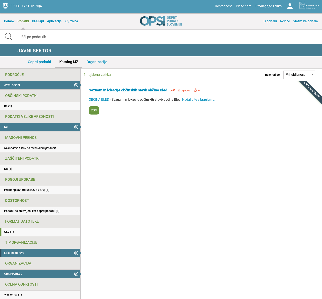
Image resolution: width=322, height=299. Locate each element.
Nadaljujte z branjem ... (198, 100)
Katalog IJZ (68, 62)
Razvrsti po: (273, 74)
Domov (9, 21)
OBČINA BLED (99, 100)
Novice (285, 21)
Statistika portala (305, 21)
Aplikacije (54, 21)
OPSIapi (38, 21)
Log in (290, 6)
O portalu (270, 21)
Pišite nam (243, 6)
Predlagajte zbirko (268, 6)
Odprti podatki (39, 62)
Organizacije (97, 62)
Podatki (23, 21)
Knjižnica (71, 21)
